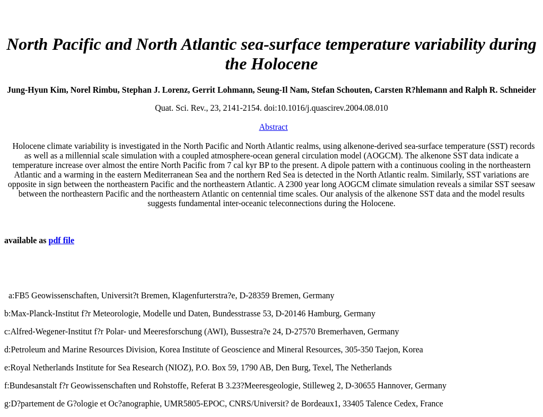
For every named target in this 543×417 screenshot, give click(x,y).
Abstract (273, 126)
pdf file (61, 240)
